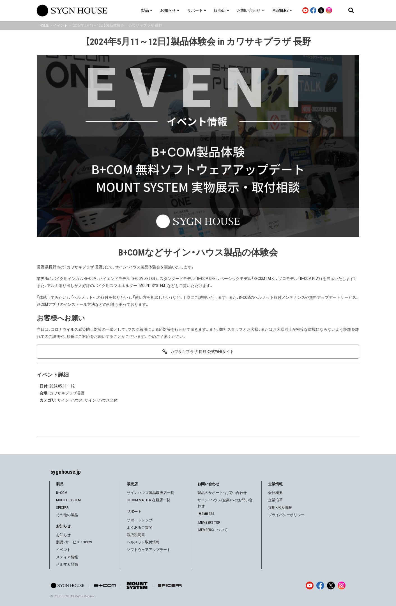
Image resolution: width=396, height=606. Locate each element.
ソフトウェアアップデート (149, 550)
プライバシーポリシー (286, 515)
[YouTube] (310, 585)
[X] (331, 585)
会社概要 (275, 493)
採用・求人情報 (280, 507)
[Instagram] (342, 585)
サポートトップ (139, 520)
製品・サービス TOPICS (74, 542)
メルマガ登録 (67, 564)
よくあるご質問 (139, 527)
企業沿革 (275, 500)
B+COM (61, 493)
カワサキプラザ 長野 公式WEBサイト (202, 351)
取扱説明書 (136, 535)
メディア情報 (67, 557)
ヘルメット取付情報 (143, 542)
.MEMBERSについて (212, 530)
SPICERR (62, 507)
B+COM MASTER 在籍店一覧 (148, 500)
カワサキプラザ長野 (67, 393)
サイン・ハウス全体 (101, 400)
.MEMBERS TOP (208, 522)
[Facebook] (320, 585)
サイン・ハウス (70, 400)
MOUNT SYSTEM (68, 500)
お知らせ (63, 535)
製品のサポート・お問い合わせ (222, 493)
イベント (63, 550)
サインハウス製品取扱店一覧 (150, 493)
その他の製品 (67, 515)
